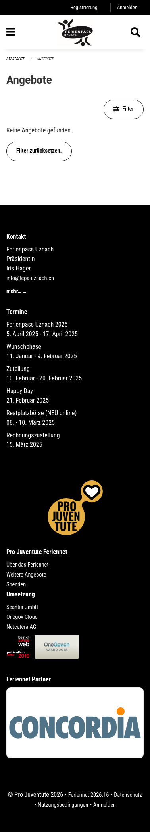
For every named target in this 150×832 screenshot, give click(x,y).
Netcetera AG (21, 627)
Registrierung (84, 7)
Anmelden (127, 7)
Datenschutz (128, 795)
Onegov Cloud (22, 617)
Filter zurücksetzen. (39, 150)
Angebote (45, 59)
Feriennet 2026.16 (88, 795)
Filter (123, 109)
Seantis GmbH (22, 607)
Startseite (15, 59)
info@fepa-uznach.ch (30, 278)
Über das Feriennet (27, 565)
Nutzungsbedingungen (63, 805)
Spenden (16, 584)
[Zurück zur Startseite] (74, 32)
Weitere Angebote (26, 574)
